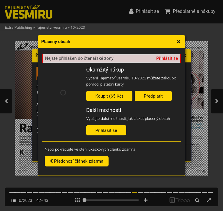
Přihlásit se (167, 58)
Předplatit (153, 96)
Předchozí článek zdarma (77, 161)
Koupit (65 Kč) (109, 96)
